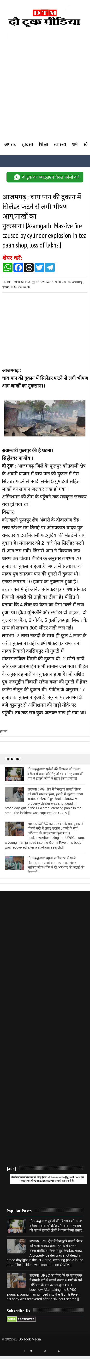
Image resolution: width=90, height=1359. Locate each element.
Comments (22, 290)
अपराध (10, 144)
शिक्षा (43, 144)
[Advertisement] (45, 93)
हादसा (27, 144)
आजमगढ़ (77, 285)
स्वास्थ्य (60, 144)
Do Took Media (29, 1342)
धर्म (75, 144)
